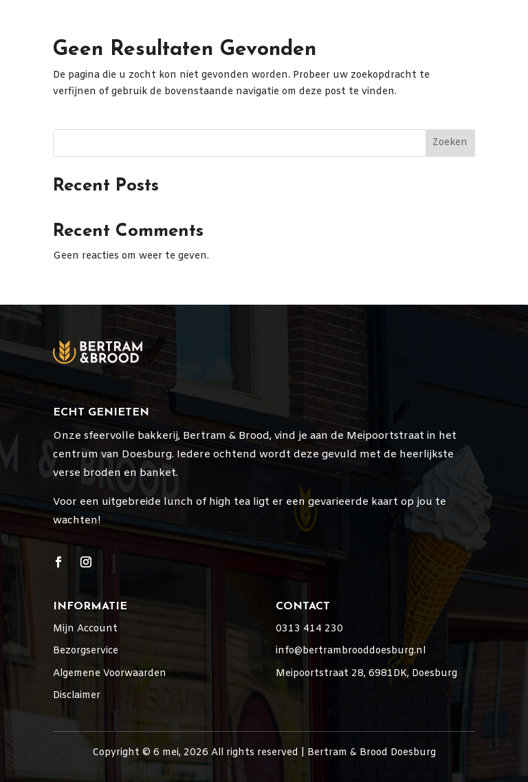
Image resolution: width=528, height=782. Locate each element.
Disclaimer (76, 695)
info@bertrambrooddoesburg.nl (351, 651)
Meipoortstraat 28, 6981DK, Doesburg (366, 673)
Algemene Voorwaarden (109, 673)
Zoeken (450, 142)
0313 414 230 (309, 629)
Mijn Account (85, 629)
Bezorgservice (85, 651)
